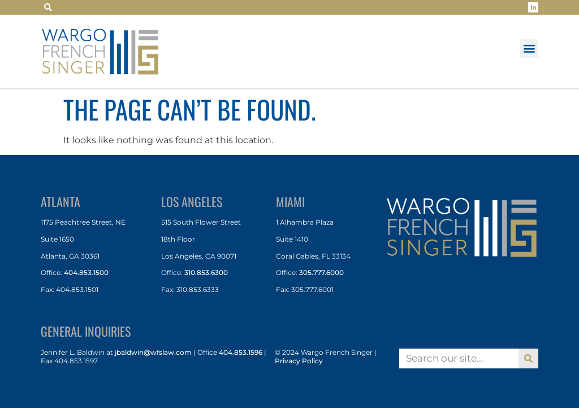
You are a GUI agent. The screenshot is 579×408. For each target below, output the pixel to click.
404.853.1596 (240, 352)
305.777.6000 (321, 272)
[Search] (528, 358)
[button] (48, 7)
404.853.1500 (86, 272)
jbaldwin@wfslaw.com (153, 352)
